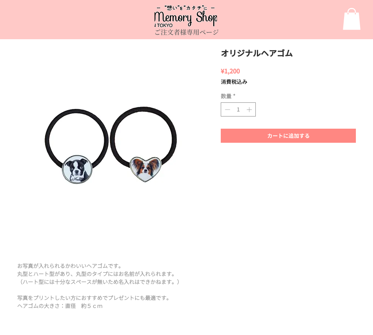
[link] (352, 19)
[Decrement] (226, 109)
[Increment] (250, 109)
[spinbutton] (238, 109)
